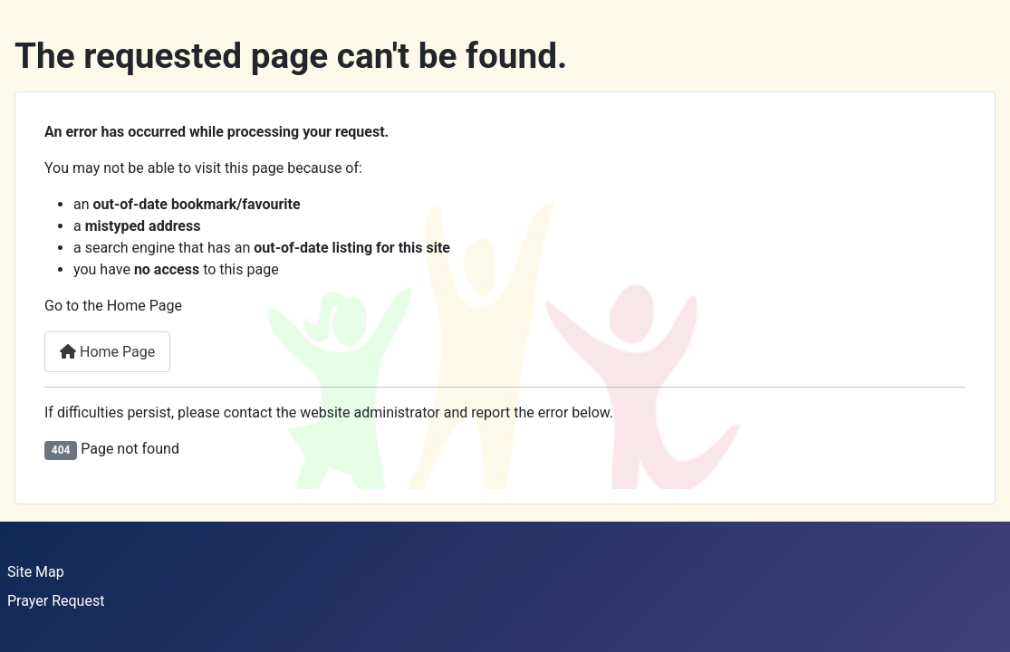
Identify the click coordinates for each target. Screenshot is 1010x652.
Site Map (35, 571)
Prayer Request (55, 600)
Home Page (107, 351)
